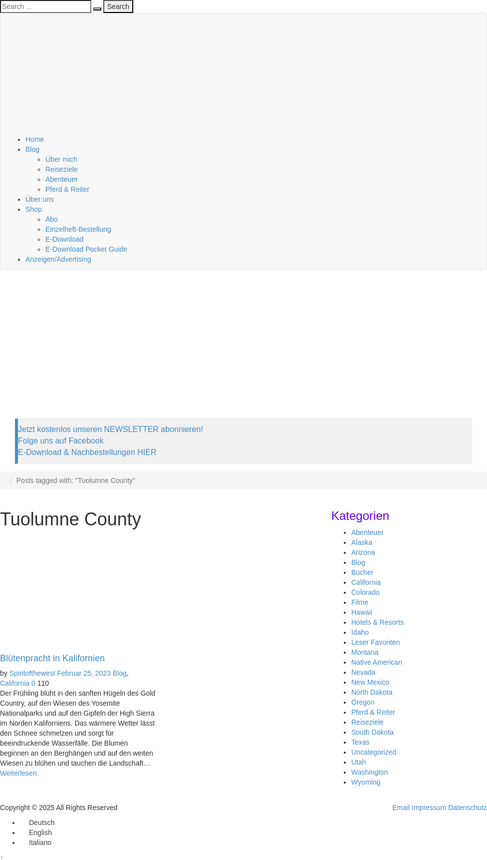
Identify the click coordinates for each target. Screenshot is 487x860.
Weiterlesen (18, 773)
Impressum (429, 808)
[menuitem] (37, 823)
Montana (364, 652)
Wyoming (365, 782)
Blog (32, 149)
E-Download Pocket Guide (86, 249)
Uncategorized (373, 752)
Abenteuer (61, 179)
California (14, 683)
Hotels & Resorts (377, 622)
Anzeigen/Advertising (58, 259)
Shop (33, 209)
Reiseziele (61, 169)
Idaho (360, 632)
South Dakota (372, 732)
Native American (376, 662)
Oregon (363, 702)
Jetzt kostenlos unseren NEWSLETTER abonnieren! (110, 429)
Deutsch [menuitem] (41, 823)
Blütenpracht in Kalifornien (52, 658)
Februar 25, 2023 (83, 673)
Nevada (363, 672)
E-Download (64, 239)
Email (401, 808)
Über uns (39, 199)
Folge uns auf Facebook (61, 440)
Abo (51, 219)
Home (34, 139)
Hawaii (361, 612)
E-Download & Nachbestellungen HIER (87, 452)
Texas (360, 742)
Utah (358, 762)
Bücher (362, 572)
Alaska (361, 542)
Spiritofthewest (32, 673)
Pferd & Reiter (67, 189)
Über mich (61, 159)
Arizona (363, 552)
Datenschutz (467, 808)
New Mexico (370, 682)
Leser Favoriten (375, 642)
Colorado (365, 592)
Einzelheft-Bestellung (78, 229)
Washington (369, 772)
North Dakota (371, 692)
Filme (359, 602)
